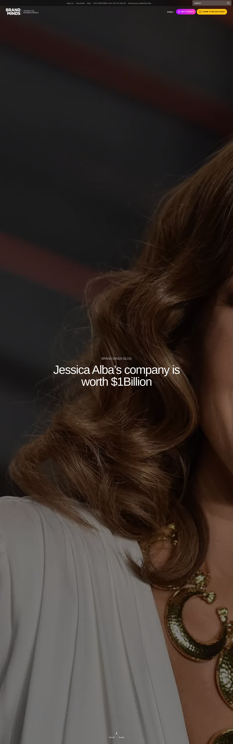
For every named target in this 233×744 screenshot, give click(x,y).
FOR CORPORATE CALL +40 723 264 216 (109, 3)
